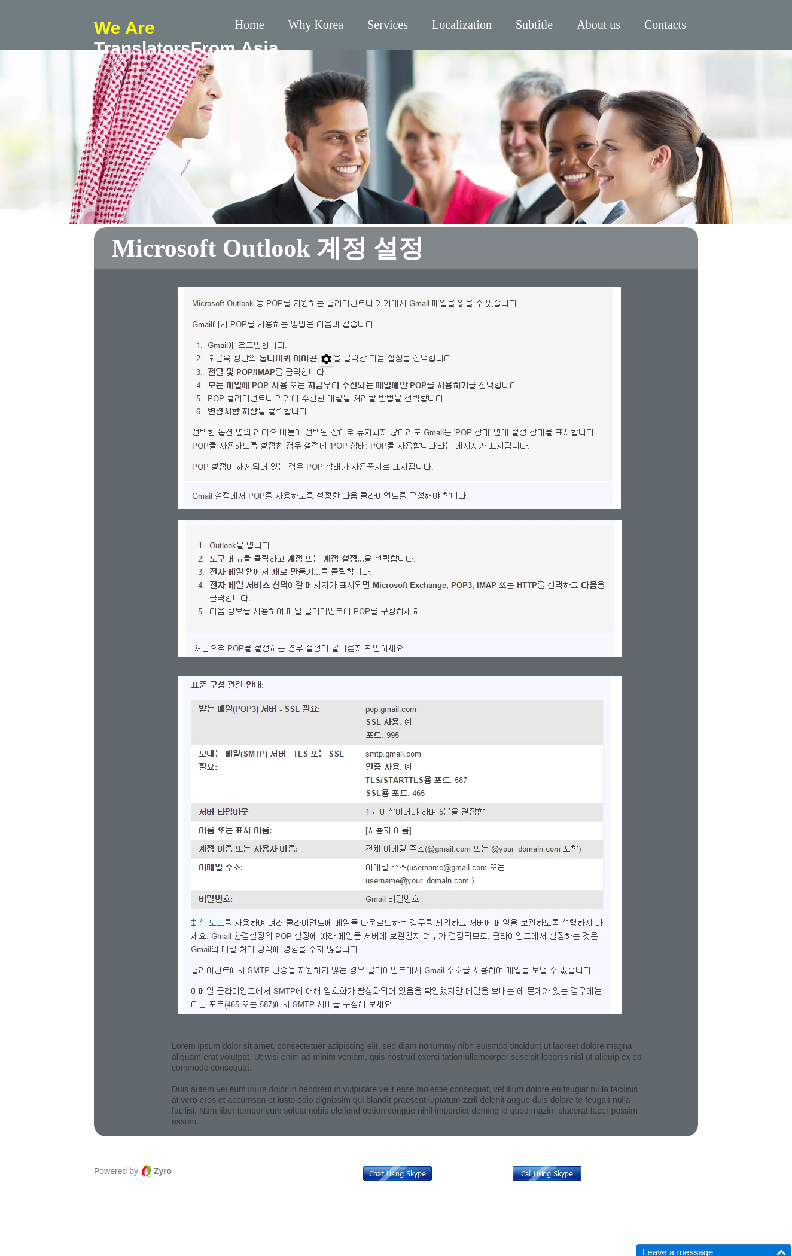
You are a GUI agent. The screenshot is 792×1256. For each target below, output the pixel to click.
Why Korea (316, 24)
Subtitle (534, 24)
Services (387, 24)
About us (598, 24)
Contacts (665, 24)
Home (249, 24)
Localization (462, 24)
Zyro (163, 1171)
